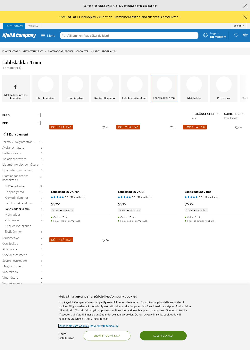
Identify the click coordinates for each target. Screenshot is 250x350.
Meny (48, 35)
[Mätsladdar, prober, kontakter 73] (22, 173)
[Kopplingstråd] (36, 82)
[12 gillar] (105, 122)
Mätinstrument (15, 129)
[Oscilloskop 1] (22, 239)
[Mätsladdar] (154, 82)
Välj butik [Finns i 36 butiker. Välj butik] (142, 215)
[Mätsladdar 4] (23, 210)
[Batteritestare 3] (22, 148)
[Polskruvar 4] (23, 215)
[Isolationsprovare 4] (22, 154)
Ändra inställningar (66, 335)
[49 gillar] (238, 122)
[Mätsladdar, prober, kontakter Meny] (91, 46)
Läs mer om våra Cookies (74, 325)
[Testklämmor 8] (23, 227)
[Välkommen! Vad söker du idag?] (132, 35)
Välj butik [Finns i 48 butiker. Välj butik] (75, 215)
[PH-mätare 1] (22, 244)
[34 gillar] (105, 234)
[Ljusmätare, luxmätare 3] (22, 165)
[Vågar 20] (22, 284)
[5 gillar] (172, 122)
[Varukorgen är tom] (245, 35)
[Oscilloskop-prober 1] (23, 221)
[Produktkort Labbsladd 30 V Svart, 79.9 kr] (80, 260)
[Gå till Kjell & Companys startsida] (20, 35)
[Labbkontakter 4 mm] (95, 82)
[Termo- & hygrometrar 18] (22, 137)
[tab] (14, 26)
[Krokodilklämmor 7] (23, 193)
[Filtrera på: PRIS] (22, 117)
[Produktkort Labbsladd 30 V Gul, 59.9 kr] (147, 148)
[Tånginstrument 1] (22, 261)
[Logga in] (214, 35)
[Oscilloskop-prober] (214, 82)
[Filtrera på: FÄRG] (22, 109)
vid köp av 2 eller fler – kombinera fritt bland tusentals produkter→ (120, 17)
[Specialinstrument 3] (22, 250)
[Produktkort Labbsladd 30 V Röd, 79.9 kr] (214, 148)
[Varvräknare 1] (22, 267)
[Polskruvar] (184, 82)
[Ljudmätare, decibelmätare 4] (22, 160)
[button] (20, 62)
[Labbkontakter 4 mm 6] (23, 198)
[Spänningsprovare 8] (22, 256)
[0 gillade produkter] (236, 35)
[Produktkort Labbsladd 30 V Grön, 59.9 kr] (80, 148)
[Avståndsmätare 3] (22, 143)
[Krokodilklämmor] (65, 82)
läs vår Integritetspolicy (104, 325)
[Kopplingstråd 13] (23, 187)
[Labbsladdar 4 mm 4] (23, 204)
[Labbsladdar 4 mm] (125, 83)
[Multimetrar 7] (22, 233)
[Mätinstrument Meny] (45, 46)
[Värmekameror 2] (22, 278)
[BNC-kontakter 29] (23, 181)
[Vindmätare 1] (22, 273)
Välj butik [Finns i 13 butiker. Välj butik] (209, 215)
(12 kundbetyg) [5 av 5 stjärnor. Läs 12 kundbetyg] (78, 191)
